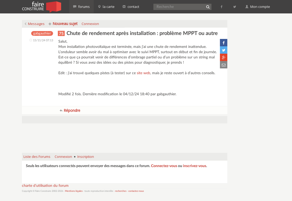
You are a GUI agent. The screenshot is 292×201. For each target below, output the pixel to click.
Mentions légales (74, 191)
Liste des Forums (36, 156)
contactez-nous (136, 191)
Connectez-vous (164, 166)
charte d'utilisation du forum (45, 186)
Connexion (90, 23)
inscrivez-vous (194, 166)
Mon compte (257, 6)
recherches (120, 191)
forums (81, 6)
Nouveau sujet (63, 23)
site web (143, 73)
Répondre (70, 110)
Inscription (85, 156)
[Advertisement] (125, 135)
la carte (106, 6)
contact (131, 6)
